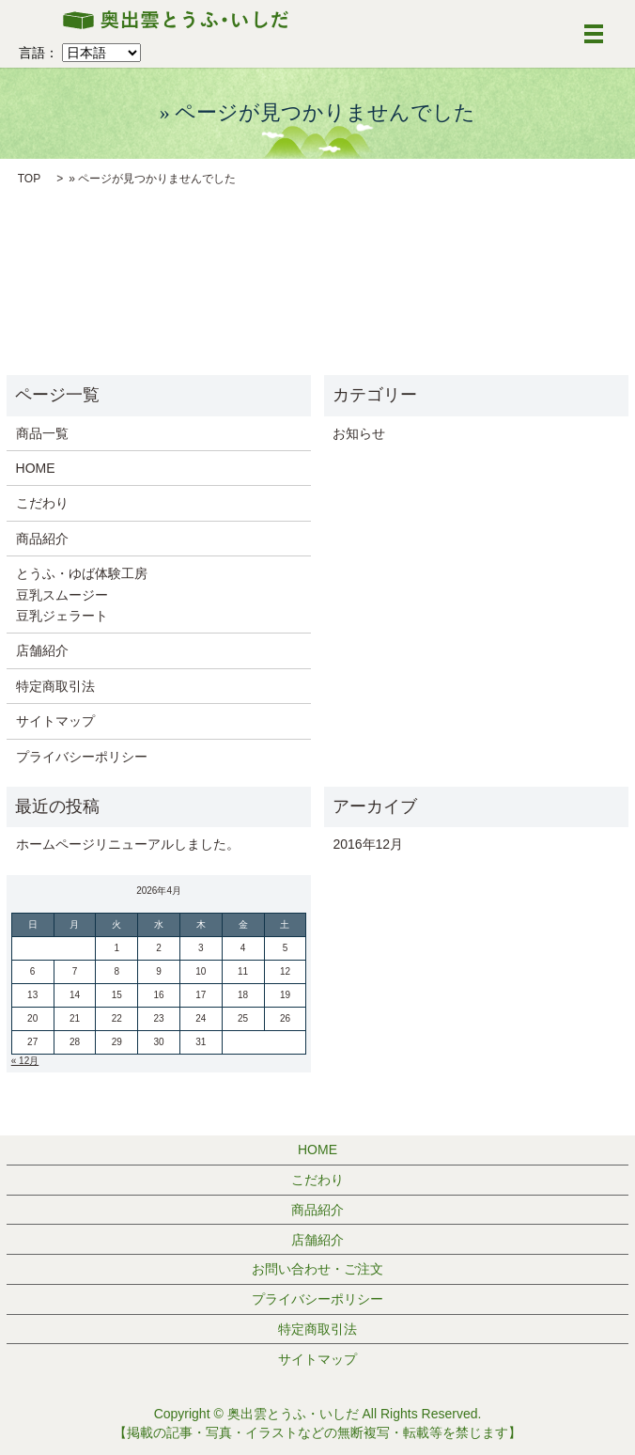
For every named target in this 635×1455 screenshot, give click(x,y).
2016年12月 (368, 844)
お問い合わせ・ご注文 (317, 1268)
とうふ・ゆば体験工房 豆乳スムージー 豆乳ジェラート (81, 594)
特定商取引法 (55, 686)
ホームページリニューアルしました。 (128, 844)
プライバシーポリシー (81, 756)
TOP (29, 178)
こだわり (42, 502)
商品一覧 (42, 433)
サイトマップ (55, 720)
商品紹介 (42, 538)
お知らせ (359, 433)
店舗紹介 (42, 650)
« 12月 (25, 1061)
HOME (35, 468)
